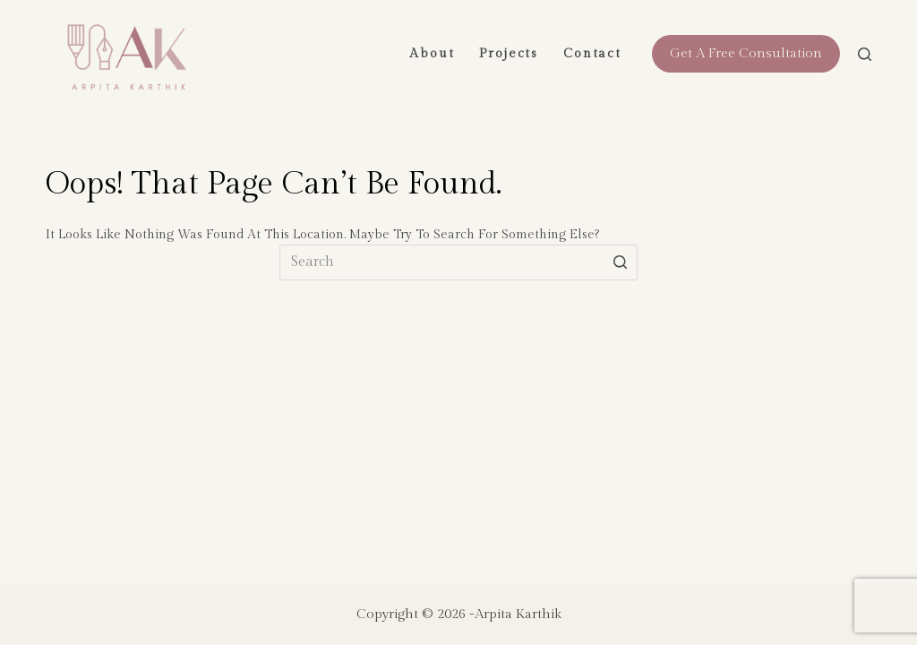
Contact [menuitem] (592, 54)
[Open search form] (864, 54)
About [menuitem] (431, 54)
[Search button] (620, 262)
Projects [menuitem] (508, 54)
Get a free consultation (746, 53)
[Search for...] (458, 262)
